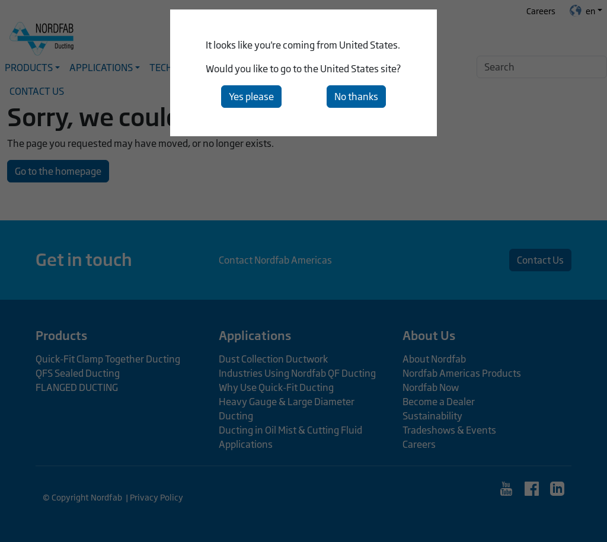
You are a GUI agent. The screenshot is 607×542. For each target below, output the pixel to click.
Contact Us (36, 91)
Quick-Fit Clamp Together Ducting (108, 359)
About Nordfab (434, 359)
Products (61, 335)
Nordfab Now (430, 387)
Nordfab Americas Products (461, 373)
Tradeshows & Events (449, 430)
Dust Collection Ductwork (273, 359)
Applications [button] (101, 67)
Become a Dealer (438, 402)
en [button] (582, 11)
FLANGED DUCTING (77, 387)
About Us (428, 335)
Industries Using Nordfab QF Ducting (297, 373)
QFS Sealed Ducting (78, 373)
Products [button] (29, 67)
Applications (255, 335)
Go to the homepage (58, 171)
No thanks (356, 96)
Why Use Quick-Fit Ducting (276, 387)
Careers (540, 11)
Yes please (251, 96)
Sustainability (432, 416)
